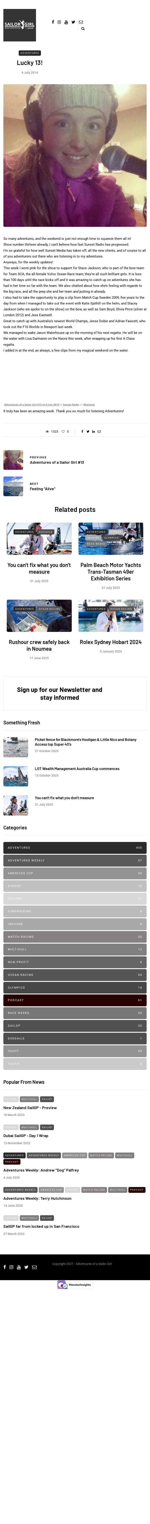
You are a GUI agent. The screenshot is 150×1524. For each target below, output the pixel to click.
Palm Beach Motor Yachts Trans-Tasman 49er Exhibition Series (111, 575)
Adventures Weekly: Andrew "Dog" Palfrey (41, 1173)
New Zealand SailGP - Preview (30, 1111)
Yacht (75, 1051)
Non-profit (75, 962)
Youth (75, 1064)
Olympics (111, 541)
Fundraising (75, 911)
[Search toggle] (81, 28)
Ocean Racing (49, 612)
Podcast (75, 1000)
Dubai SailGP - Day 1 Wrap (25, 1139)
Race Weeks (96, 547)
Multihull (75, 949)
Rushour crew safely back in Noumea (39, 648)
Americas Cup (75, 873)
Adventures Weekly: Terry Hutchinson (37, 1201)
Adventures (29, 53)
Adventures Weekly (75, 860)
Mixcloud (89, 404)
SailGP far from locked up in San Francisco (41, 1229)
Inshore (93, 541)
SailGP (75, 1025)
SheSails (46, 535)
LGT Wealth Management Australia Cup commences (77, 772)
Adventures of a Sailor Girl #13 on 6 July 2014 (31, 404)
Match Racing (75, 937)
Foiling (75, 898)
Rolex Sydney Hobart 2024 (111, 645)
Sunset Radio (71, 404)
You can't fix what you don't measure (39, 571)
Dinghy (115, 535)
